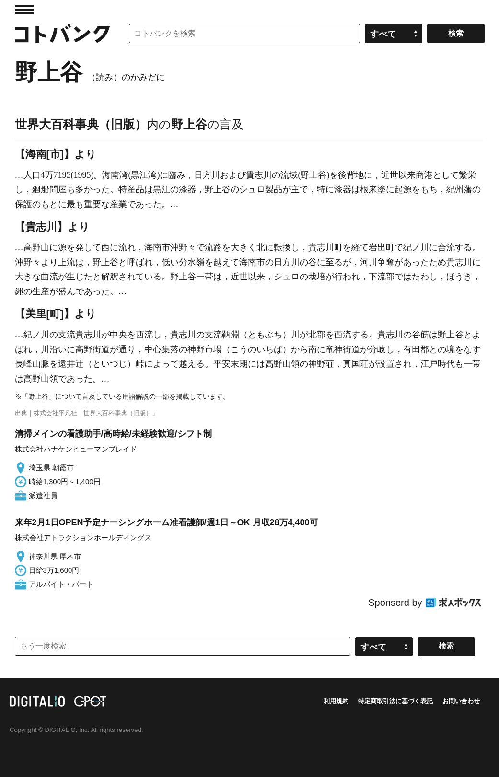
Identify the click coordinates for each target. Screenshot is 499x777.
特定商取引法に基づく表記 (395, 701)
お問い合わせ (461, 701)
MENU (24, 9)
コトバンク (62, 33)
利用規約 (336, 701)
